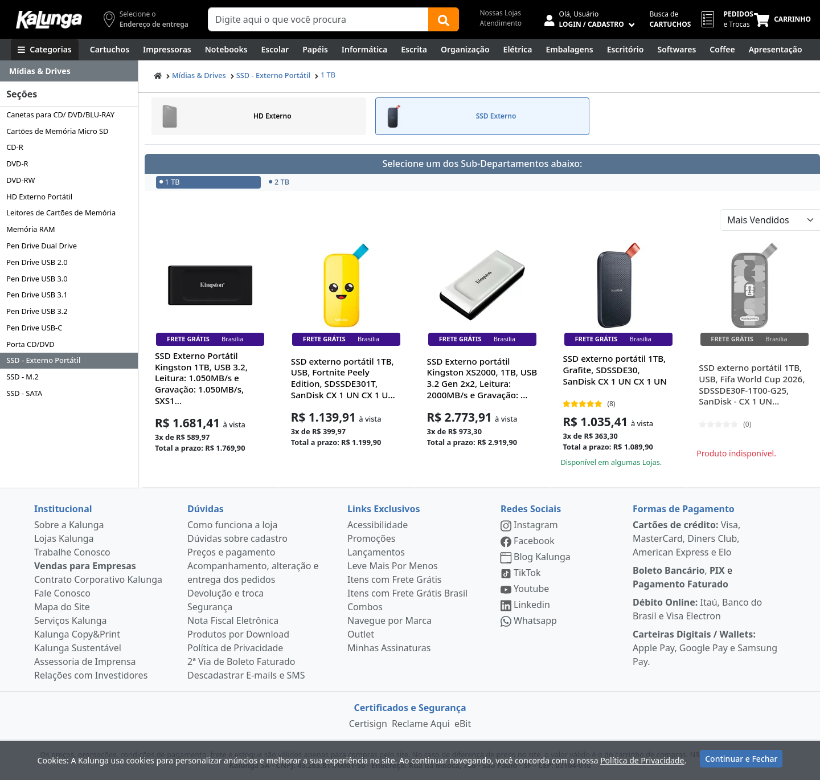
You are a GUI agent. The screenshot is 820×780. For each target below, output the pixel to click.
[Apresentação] (775, 49)
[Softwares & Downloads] (676, 49)
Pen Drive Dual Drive (41, 245)
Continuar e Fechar (741, 758)
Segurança (209, 607)
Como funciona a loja (232, 524)
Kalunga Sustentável (77, 648)
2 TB (279, 182)
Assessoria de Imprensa (85, 661)
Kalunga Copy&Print (77, 634)
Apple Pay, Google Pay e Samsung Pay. (705, 648)
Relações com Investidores (90, 675)
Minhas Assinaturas (388, 648)
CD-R (14, 147)
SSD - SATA (24, 393)
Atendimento (500, 23)
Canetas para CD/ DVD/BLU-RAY (60, 114)
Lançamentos (376, 552)
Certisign (368, 723)
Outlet (360, 634)
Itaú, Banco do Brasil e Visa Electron (697, 609)
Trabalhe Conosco (72, 552)
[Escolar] (275, 49)
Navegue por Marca (389, 620)
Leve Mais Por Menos (392, 566)
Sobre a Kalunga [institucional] (69, 524)
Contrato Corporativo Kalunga (98, 579)
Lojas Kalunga (64, 538)
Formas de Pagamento (684, 509)
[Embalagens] (569, 49)
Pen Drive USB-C (34, 327)
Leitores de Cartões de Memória (61, 212)
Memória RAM (30, 229)
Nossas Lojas (500, 13)
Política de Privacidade (235, 648)
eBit (462, 723)
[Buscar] (443, 19)
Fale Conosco (62, 593)
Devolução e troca (225, 593)
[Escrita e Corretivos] (414, 49)
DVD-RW (20, 180)
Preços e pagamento (231, 552)
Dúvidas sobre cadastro (237, 538)
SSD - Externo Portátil (43, 360)
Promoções (371, 538)
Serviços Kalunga (70, 620)
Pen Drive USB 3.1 (36, 294)
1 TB (328, 75)
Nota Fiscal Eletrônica (232, 620)
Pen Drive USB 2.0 (36, 262)
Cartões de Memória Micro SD (57, 131)
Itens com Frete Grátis (394, 579)
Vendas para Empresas (85, 566)
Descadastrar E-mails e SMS (246, 675)
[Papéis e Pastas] (315, 49)
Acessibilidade (377, 524)
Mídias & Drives (199, 75)
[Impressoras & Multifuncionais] (167, 49)
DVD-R (17, 163)
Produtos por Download (238, 634)
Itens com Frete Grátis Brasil (407, 593)
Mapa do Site (62, 607)
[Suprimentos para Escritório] (625, 49)
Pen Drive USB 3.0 (36, 278)
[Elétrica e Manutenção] (518, 49)
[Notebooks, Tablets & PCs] (226, 49)
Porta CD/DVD (30, 344)
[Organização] (465, 49)
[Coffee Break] (722, 49)
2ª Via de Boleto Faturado (241, 661)
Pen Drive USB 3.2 (36, 311)
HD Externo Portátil (39, 196)
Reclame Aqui (421, 723)
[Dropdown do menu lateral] (69, 71)
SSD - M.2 (22, 376)
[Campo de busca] (318, 19)
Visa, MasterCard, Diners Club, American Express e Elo (686, 538)
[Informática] (365, 49)
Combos (365, 607)
